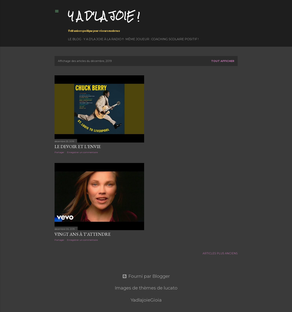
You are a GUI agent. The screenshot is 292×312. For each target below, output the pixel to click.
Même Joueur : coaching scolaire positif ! (162, 39)
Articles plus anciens (220, 253)
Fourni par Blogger (146, 276)
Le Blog (74, 39)
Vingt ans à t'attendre (83, 234)
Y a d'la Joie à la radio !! (103, 39)
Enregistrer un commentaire (82, 152)
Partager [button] (59, 152)
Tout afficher (222, 61)
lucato (170, 288)
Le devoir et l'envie (78, 146)
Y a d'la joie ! (104, 16)
